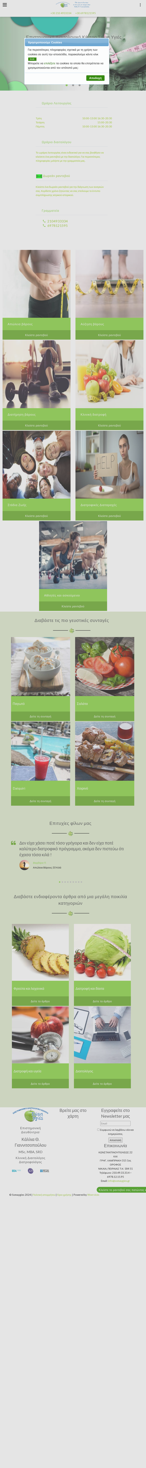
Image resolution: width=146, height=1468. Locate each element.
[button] (95, 78)
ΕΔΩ (32, 59)
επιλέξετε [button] (50, 63)
